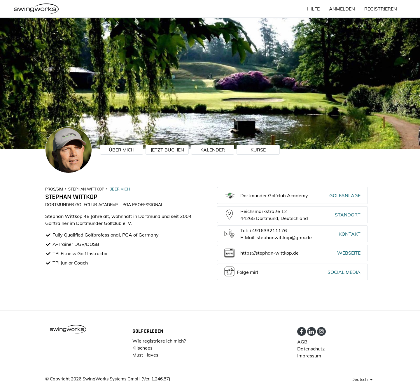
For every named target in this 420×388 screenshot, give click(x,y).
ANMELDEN (342, 9)
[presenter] (363, 379)
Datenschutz (311, 349)
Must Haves (145, 355)
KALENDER (212, 150)
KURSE (258, 150)
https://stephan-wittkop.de (269, 253)
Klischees (142, 348)
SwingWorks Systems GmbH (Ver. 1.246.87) (126, 379)
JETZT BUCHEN (167, 150)
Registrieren (380, 9)
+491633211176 (268, 230)
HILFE (313, 9)
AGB (302, 342)
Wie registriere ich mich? (159, 341)
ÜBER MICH (121, 150)
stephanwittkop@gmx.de (284, 237)
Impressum (309, 356)
